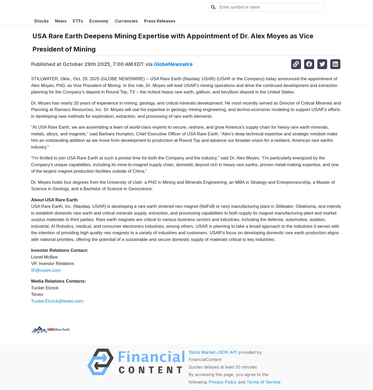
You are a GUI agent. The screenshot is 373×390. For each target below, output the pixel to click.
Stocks (41, 21)
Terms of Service (264, 382)
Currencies (126, 21)
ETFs (78, 21)
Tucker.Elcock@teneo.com (57, 301)
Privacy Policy (223, 382)
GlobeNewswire (173, 64)
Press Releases (159, 21)
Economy (99, 21)
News (61, 21)
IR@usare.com (46, 270)
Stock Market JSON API (213, 352)
